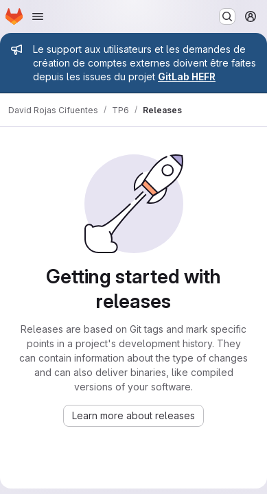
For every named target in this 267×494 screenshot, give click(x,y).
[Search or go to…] (227, 16)
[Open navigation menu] (38, 16)
